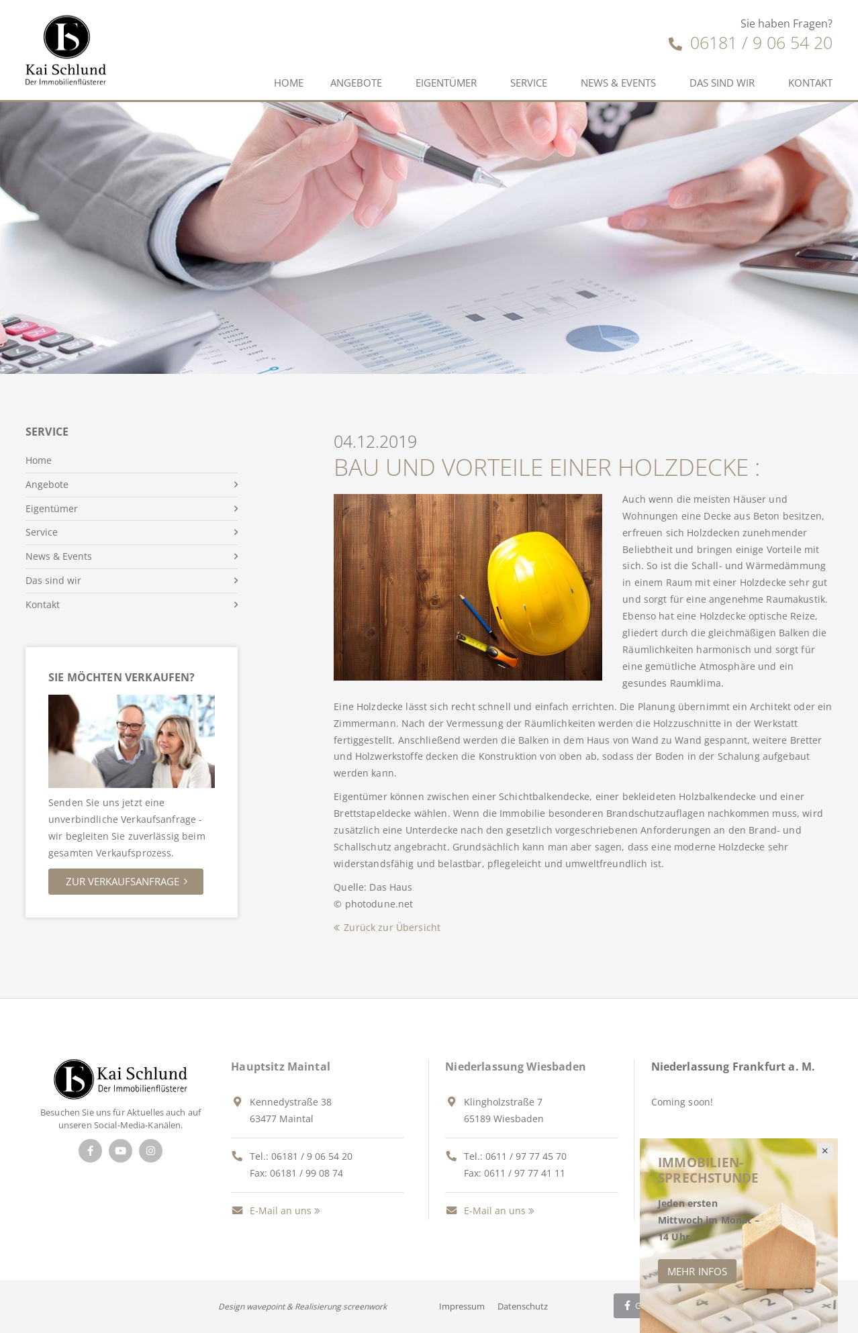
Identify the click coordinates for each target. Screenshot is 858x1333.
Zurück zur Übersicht (392, 927)
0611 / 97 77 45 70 (526, 1156)
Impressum (462, 1306)
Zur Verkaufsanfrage (122, 881)
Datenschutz (522, 1306)
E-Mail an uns (271, 1210)
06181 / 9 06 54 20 (750, 42)
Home (288, 82)
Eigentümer (446, 82)
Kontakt (810, 82)
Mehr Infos (697, 1271)
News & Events (618, 82)
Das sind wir (722, 82)
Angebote (356, 82)
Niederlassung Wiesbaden (515, 1066)
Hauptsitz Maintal (280, 1066)
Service (528, 82)
